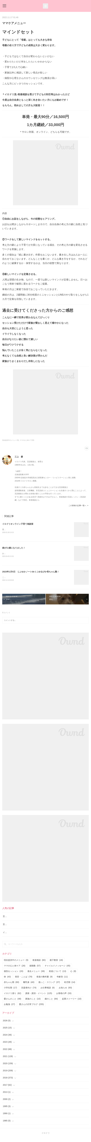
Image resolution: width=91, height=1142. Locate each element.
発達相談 (39, 964)
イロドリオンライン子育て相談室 (17, 524)
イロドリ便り (12, 997)
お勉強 (9, 1008)
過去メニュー (36, 975)
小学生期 (10, 992)
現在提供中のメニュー (16, 964)
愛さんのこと (12, 1003)
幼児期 (69, 986)
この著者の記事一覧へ (79, 505)
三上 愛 (19, 457)
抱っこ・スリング (49, 986)
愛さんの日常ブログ (31, 1008)
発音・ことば (23, 981)
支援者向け (28, 992)
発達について (57, 975)
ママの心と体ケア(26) (27, 440)
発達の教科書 (44, 981)
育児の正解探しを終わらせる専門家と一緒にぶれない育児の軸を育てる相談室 (33, 530)
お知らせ (65, 992)
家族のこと (33, 1003)
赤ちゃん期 (11, 986)
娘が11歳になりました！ (13, 548)
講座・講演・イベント (38, 997)
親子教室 (56, 964)
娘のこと (51, 1003)
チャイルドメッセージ (57, 970)
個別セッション (13, 975)
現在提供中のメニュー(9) (10, 440)
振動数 (35, 970)
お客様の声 (63, 997)
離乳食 (28, 986)
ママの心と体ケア (14, 970)
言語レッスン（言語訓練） (15, 928)
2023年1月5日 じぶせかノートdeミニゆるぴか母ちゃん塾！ (30, 572)
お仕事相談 (48, 992)
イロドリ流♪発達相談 (12, 936)
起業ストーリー (71, 1003)
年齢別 (62, 981)
